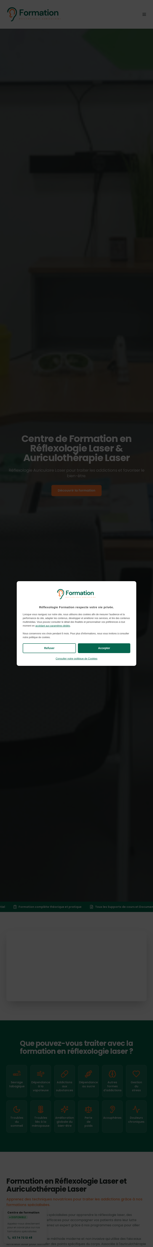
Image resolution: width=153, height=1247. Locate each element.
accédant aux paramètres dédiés (52, 625)
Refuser (49, 648)
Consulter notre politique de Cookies (76, 658)
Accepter (104, 648)
